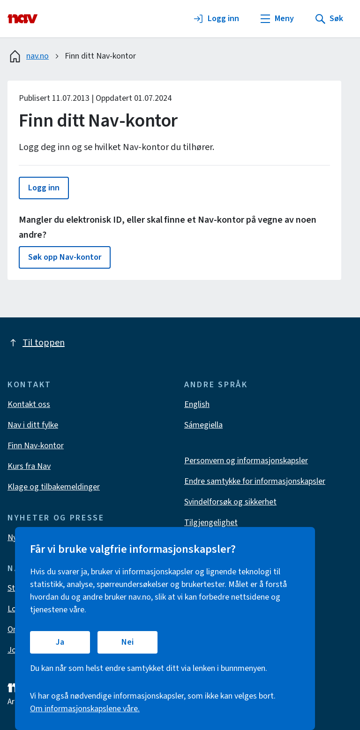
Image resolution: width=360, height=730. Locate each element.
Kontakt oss (29, 404)
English (197, 404)
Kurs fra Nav (29, 466)
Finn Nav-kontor (36, 446)
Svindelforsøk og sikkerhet (230, 502)
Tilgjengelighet (211, 522)
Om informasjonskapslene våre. (85, 709)
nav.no (28, 56)
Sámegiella (203, 425)
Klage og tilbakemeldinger (54, 487)
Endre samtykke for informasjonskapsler (254, 481)
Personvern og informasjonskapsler (246, 461)
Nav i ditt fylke (33, 425)
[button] (44, 188)
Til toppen (36, 342)
